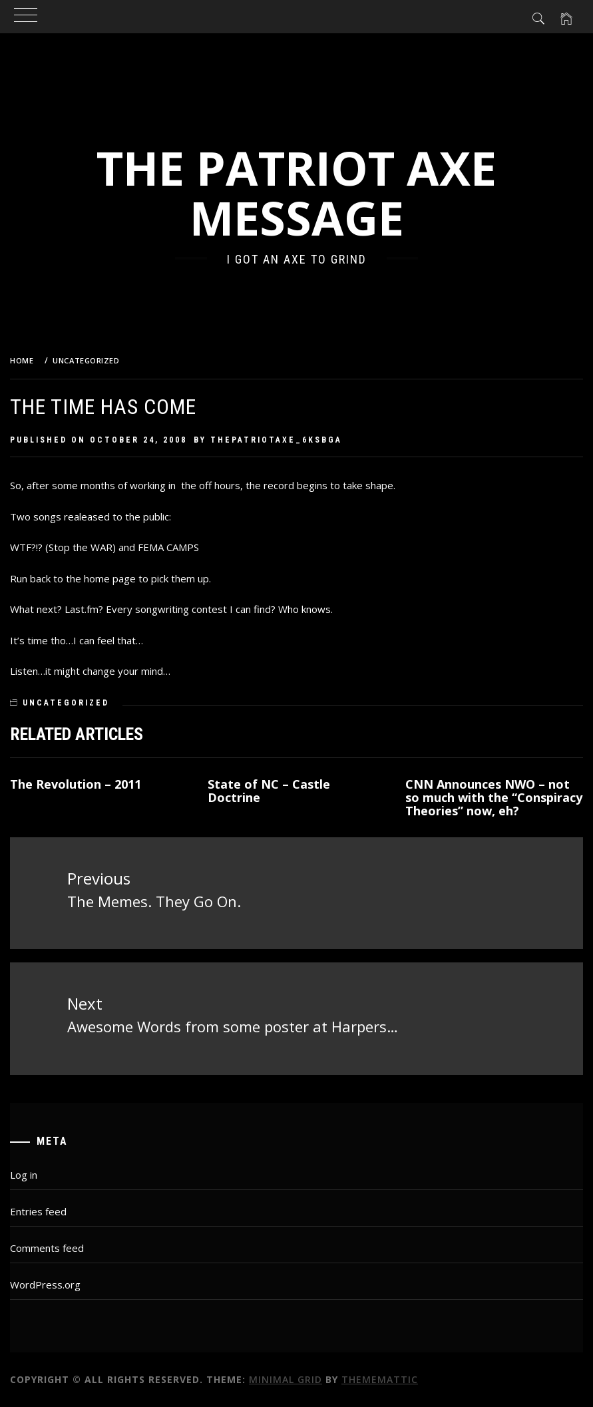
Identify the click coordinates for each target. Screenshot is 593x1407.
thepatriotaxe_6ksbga (276, 440)
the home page (101, 578)
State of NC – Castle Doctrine (269, 790)
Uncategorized (66, 702)
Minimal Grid (285, 1379)
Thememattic (379, 1379)
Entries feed (38, 1211)
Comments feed (47, 1248)
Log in (23, 1174)
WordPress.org (45, 1284)
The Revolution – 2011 (75, 784)
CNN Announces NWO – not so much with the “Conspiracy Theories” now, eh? (493, 797)
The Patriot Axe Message (296, 193)
